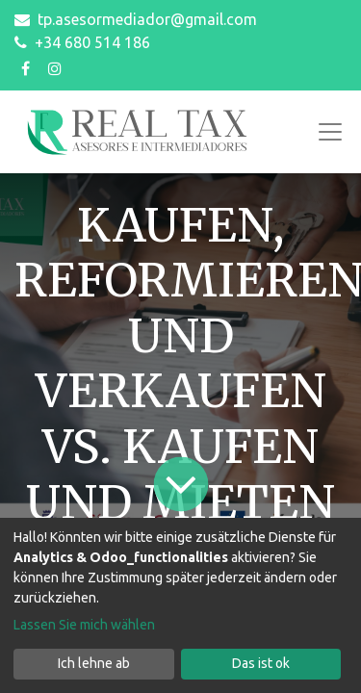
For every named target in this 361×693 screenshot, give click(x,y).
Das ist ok (261, 663)
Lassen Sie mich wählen (84, 624)
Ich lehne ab (94, 663)
